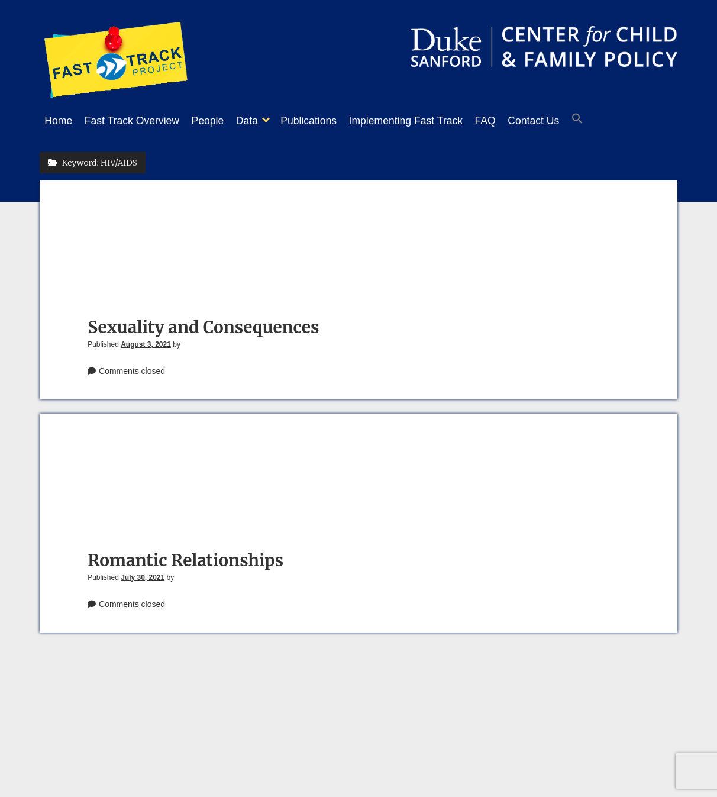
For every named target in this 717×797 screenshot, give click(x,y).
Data (265, 121)
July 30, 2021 (142, 574)
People (220, 121)
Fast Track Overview (138, 121)
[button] (624, 121)
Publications (332, 121)
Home (58, 121)
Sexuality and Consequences (203, 323)
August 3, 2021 (146, 341)
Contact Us (574, 121)
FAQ (521, 121)
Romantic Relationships (185, 556)
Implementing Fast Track (436, 121)
